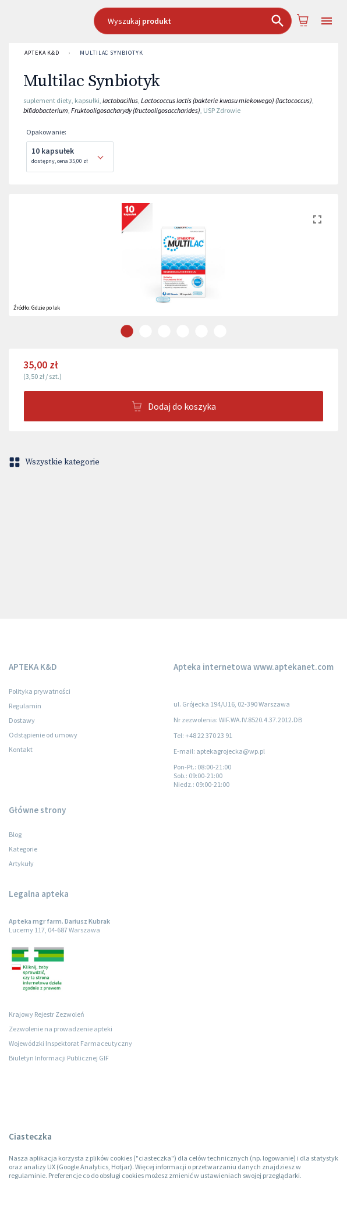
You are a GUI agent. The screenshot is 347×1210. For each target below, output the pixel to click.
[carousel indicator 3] (164, 331)
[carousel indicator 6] (220, 331)
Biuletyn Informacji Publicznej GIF (59, 1057)
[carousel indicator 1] (127, 331)
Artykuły (21, 863)
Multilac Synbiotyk (111, 53)
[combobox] (193, 21)
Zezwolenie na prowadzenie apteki (60, 1028)
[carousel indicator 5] (201, 331)
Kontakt (21, 749)
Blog (15, 834)
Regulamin (25, 705)
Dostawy (22, 720)
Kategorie (23, 848)
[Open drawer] (326, 21)
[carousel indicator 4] (183, 331)
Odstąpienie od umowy (43, 734)
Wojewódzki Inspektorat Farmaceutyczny (70, 1043)
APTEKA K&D (42, 53)
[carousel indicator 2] (145, 331)
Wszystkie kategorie (55, 462)
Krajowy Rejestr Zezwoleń (46, 1014)
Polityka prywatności (39, 691)
